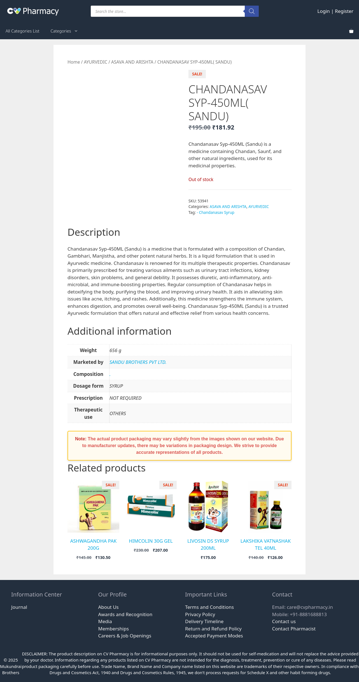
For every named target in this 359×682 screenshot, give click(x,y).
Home (73, 62)
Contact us (284, 621)
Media (105, 621)
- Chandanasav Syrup (215, 212)
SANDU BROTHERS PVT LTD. (138, 362)
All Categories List (22, 31)
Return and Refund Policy (213, 628)
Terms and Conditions (209, 607)
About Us (108, 607)
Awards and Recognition (125, 614)
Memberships (113, 628)
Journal (19, 607)
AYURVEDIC (95, 62)
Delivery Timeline (204, 621)
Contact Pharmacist (294, 628)
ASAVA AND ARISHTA (132, 62)
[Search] (252, 11)
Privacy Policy (200, 614)
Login (323, 11)
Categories (67, 30)
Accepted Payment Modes (214, 635)
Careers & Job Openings (124, 635)
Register (344, 11)
